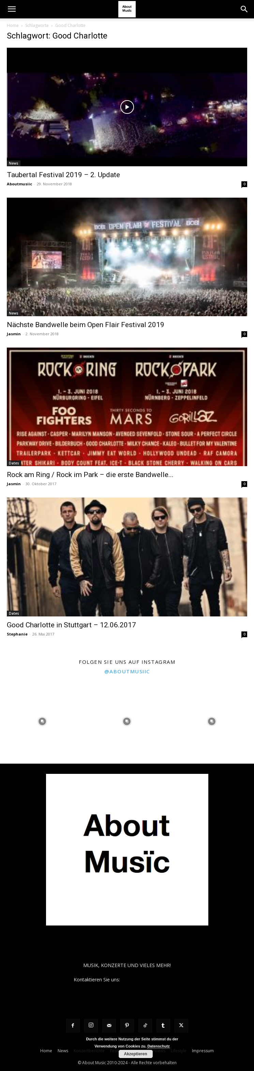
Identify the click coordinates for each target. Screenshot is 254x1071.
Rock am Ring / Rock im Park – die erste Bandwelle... (90, 475)
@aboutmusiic (127, 671)
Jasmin (14, 333)
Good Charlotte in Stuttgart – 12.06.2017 (71, 625)
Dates (14, 463)
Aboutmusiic (19, 183)
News (13, 163)
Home (13, 25)
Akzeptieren (135, 1054)
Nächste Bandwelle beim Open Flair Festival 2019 (85, 325)
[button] (12, 9)
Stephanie (17, 634)
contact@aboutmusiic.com (150, 979)
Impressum (203, 1051)
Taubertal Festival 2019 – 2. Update (63, 175)
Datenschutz (158, 1046)
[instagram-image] (42, 721)
